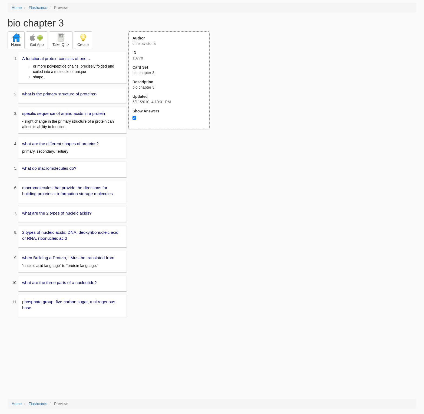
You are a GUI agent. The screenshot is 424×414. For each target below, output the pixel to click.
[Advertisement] (172, 182)
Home (17, 7)
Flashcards (38, 7)
